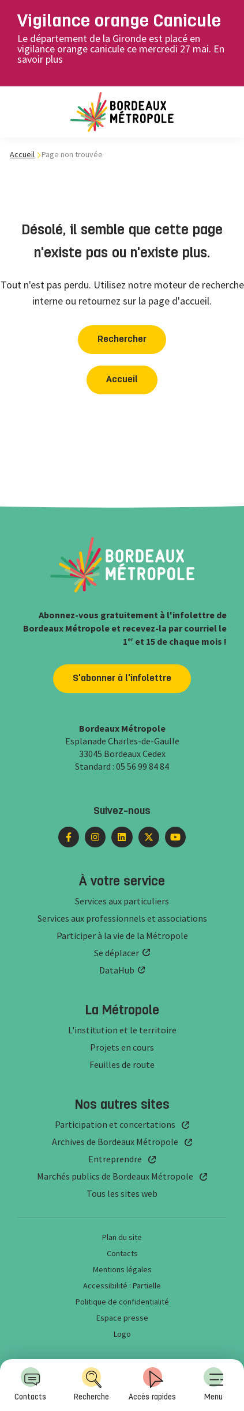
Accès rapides (152, 1384)
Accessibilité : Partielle (122, 1285)
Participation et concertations (115, 1124)
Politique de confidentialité (122, 1301)
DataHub (116, 970)
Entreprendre (115, 1159)
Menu (213, 1384)
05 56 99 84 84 (142, 766)
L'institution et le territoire (122, 1030)
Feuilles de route (122, 1064)
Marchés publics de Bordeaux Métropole (115, 1176)
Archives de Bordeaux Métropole (115, 1141)
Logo (122, 1334)
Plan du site (122, 1237)
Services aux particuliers (122, 901)
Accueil (22, 154)
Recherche (91, 1384)
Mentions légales (122, 1269)
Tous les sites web (122, 1193)
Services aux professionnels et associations (122, 918)
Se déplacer (116, 953)
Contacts (30, 1384)
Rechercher (122, 339)
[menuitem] (213, 1385)
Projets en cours (122, 1047)
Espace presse (122, 1318)
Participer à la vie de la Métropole (122, 935)
